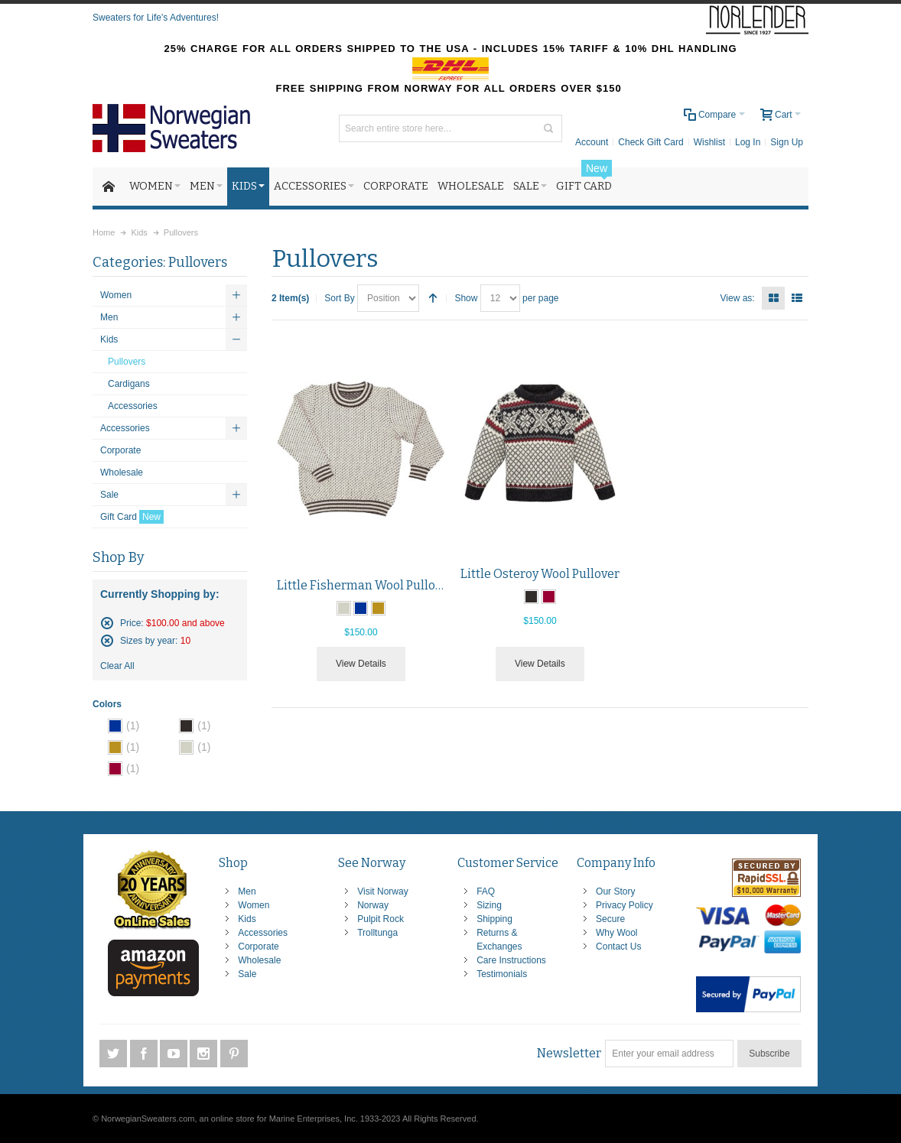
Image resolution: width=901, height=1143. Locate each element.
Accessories (263, 932)
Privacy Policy (624, 905)
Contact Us (618, 946)
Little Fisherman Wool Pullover (365, 585)
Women (253, 905)
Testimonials (502, 974)
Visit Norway (382, 891)
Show (465, 298)
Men (246, 891)
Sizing (489, 905)
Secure (610, 919)
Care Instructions (511, 960)
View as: (737, 298)
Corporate (258, 946)
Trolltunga (377, 932)
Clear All (117, 666)
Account (591, 142)
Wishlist (709, 142)
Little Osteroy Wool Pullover (540, 574)
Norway (373, 905)
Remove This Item (107, 623)
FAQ (486, 891)
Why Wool (616, 932)
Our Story (615, 891)
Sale (247, 974)
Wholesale (259, 960)
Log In (747, 142)
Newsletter (569, 1053)
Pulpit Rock (380, 919)
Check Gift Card (650, 142)
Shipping (494, 919)
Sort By (339, 298)
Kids (246, 919)
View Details (361, 663)
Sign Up (786, 142)
